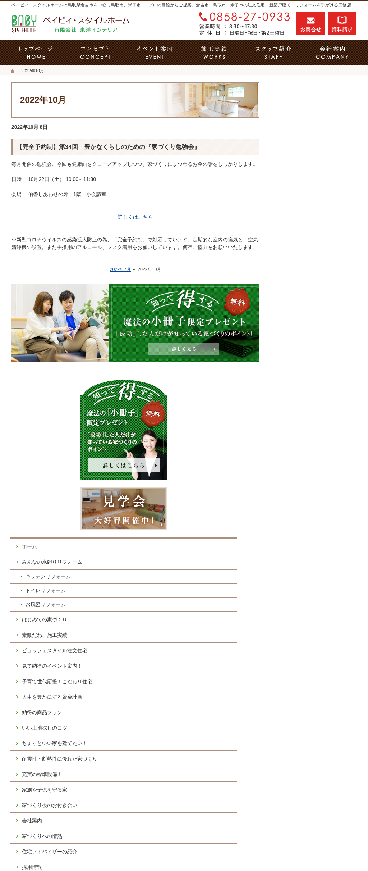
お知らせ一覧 (297, 623)
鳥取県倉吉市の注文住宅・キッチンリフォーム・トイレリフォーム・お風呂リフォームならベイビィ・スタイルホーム (203, 853)
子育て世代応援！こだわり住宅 (317, 385)
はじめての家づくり (304, 323)
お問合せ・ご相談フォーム (313, 807)
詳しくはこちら (135, 217)
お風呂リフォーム (305, 308)
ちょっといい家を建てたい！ (314, 447)
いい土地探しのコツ (304, 431)
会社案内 (292, 530)
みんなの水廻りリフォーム (312, 265)
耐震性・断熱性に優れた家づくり (317, 465)
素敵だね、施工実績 (304, 338)
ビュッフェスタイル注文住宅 (314, 354)
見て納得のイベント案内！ (312, 369)
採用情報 (292, 577)
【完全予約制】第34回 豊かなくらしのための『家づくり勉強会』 (108, 147)
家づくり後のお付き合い (309, 515)
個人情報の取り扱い (304, 638)
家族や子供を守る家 (304, 499)
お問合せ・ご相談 (302, 608)
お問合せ (310, 23)
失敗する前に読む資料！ (309, 592)
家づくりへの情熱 (302, 546)
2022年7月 (120, 269)
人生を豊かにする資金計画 (312, 400)
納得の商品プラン (302, 416)
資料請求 (342, 23)
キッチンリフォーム (308, 280)
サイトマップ (297, 654)
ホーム (289, 250)
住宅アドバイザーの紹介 (309, 561)
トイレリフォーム (305, 294)
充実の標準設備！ (302, 484)
